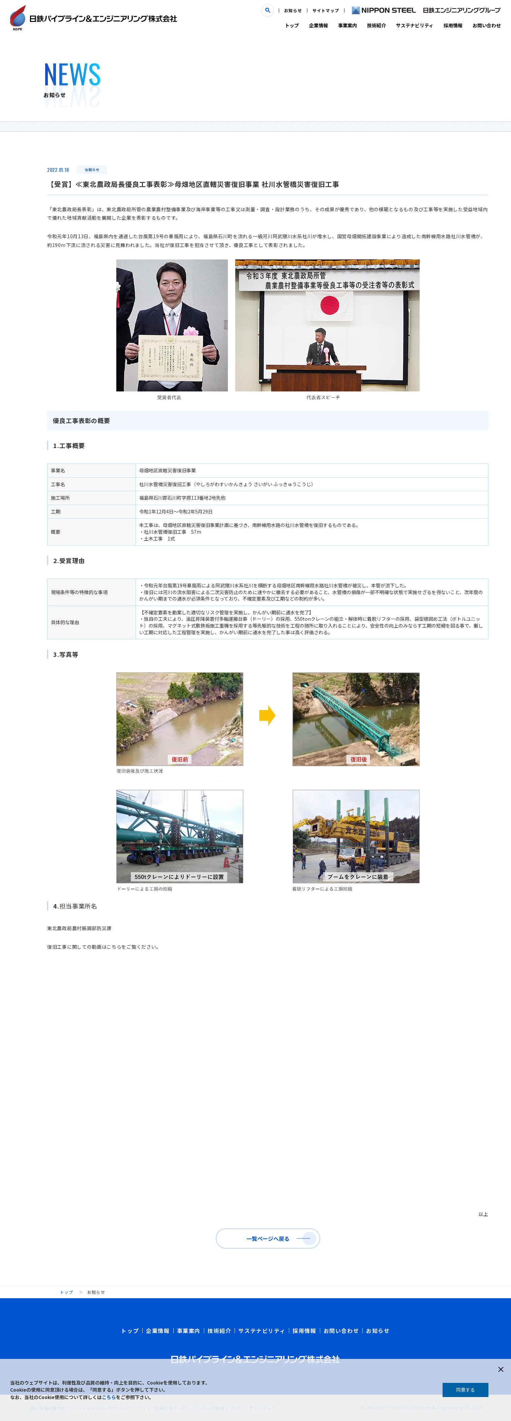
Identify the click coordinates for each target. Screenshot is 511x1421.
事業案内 (347, 25)
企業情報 (318, 25)
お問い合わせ (487, 25)
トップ (292, 25)
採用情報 (453, 25)
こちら (109, 1397)
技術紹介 (376, 25)
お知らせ (293, 10)
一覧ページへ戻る (268, 1238)
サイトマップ (325, 10)
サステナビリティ (414, 25)
